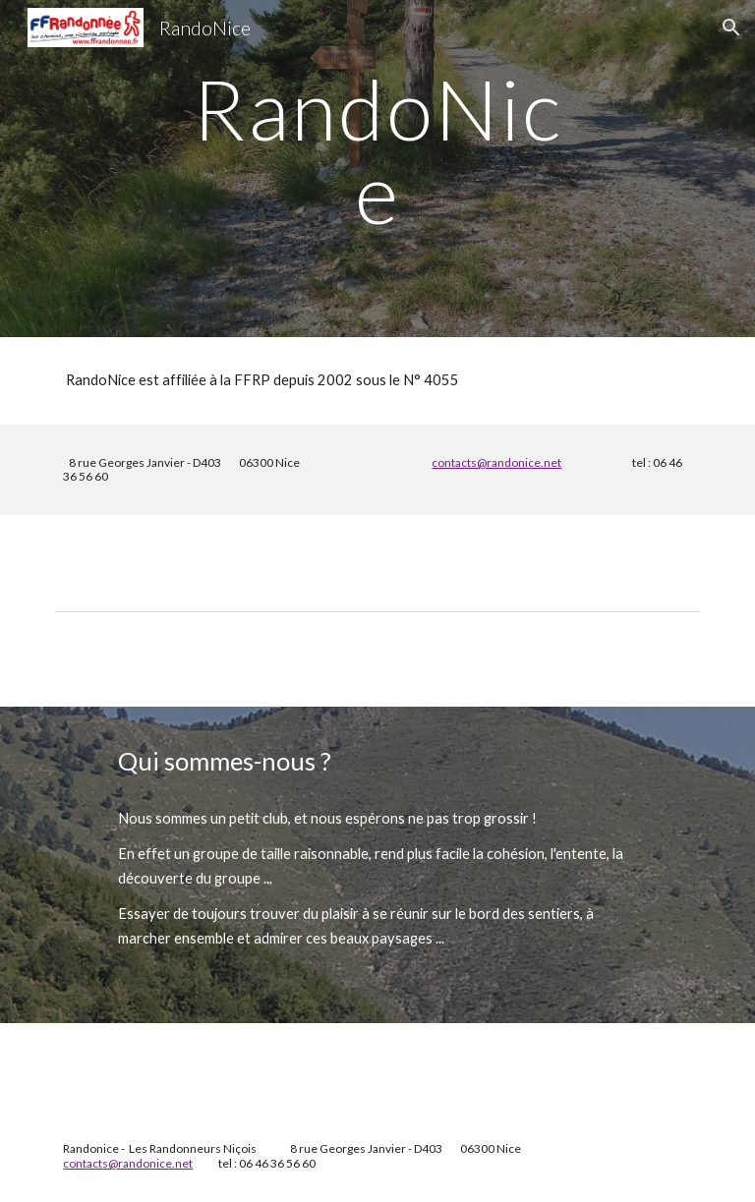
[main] (377, 168)
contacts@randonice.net (496, 462)
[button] (731, 27)
